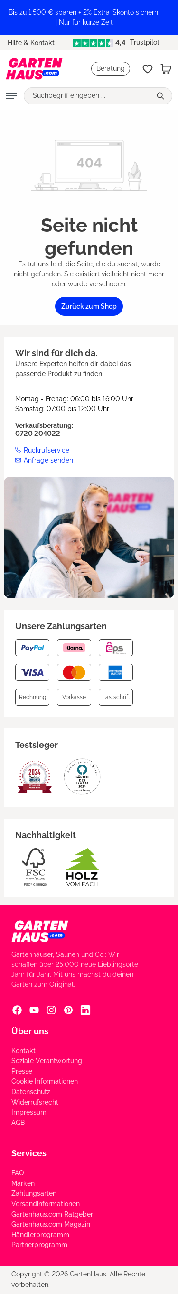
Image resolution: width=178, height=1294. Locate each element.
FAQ (17, 1173)
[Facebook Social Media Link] (17, 1010)
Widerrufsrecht (34, 1102)
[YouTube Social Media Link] (34, 1010)
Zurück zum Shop (89, 306)
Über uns (29, 1031)
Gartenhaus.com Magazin (50, 1224)
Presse (21, 1071)
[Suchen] (161, 95)
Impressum (29, 1112)
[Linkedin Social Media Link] (85, 1010)
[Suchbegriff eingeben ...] (87, 95)
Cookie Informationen (44, 1081)
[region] (89, 17)
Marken (23, 1183)
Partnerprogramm (39, 1244)
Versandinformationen (45, 1204)
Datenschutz (30, 1092)
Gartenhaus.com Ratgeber (52, 1214)
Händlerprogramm (40, 1234)
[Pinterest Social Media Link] (68, 1010)
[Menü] (11, 95)
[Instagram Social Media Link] (51, 1010)
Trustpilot (116, 42)
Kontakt (23, 1051)
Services (29, 1153)
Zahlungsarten (33, 1193)
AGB (18, 1122)
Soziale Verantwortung (46, 1061)
